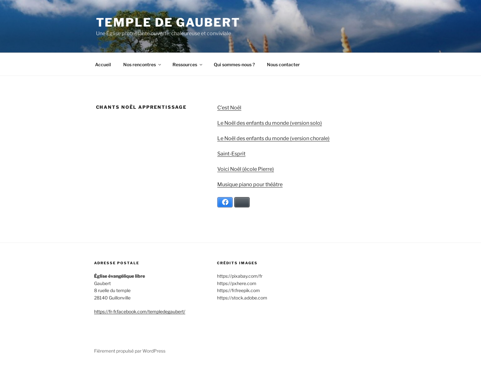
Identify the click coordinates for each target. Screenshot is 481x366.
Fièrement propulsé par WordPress (129, 351)
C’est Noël (229, 108)
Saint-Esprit (231, 154)
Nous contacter (283, 64)
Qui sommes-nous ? (234, 64)
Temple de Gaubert (168, 22)
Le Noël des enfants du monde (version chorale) (273, 138)
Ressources (187, 64)
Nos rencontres (142, 64)
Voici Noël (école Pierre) (245, 169)
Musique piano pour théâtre (250, 184)
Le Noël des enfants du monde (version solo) (269, 123)
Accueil (103, 64)
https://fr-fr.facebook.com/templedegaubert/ (139, 311)
